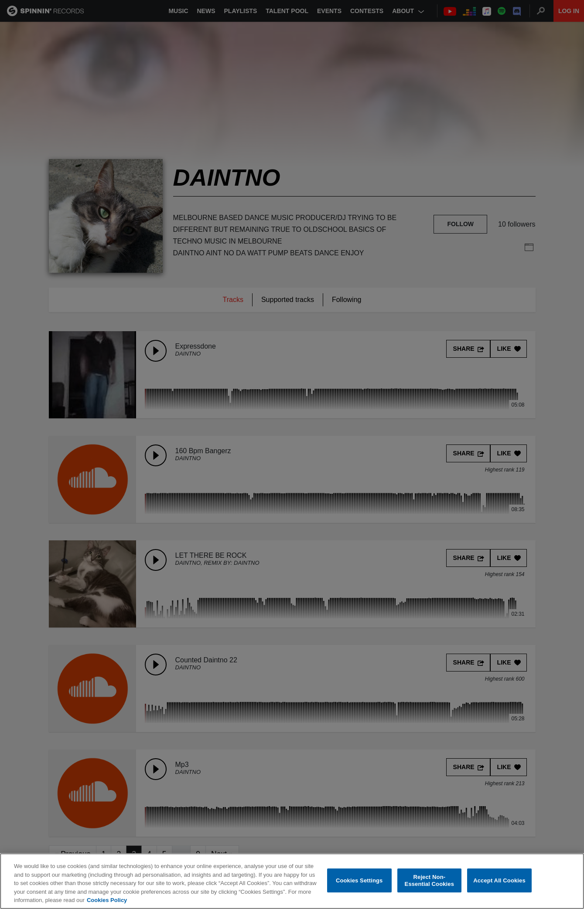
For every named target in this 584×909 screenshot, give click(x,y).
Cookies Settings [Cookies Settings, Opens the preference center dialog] (359, 880)
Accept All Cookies (499, 880)
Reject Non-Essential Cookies (429, 880)
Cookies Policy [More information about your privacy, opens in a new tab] (107, 900)
